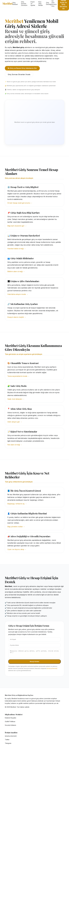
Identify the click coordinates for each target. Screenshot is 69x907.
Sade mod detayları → (15, 399)
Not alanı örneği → (14, 445)
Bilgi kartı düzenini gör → (17, 226)
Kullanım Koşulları (10, 719)
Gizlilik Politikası (10, 723)
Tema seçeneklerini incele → (18, 376)
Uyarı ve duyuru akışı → (16, 549)
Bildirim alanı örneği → (16, 271)
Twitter (7, 741)
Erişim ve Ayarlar (33, 3)
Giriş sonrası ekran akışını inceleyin (19, 178)
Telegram (8, 744)
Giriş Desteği (48, 3)
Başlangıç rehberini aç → (17, 504)
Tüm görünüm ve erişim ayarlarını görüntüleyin (23, 354)
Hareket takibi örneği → (16, 249)
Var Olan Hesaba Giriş (54, 3)
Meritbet (7, 3)
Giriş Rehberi (15, 3)
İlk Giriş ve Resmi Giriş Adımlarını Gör (22, 68)
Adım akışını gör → (14, 422)
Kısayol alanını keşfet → (16, 317)
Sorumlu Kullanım (10, 726)
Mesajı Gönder (34, 663)
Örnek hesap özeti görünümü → (19, 203)
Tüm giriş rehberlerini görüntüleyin (19, 482)
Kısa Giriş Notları (40, 3)
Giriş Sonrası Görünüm (24, 3)
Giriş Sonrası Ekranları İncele (19, 74)
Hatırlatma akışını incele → (17, 294)
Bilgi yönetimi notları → (16, 527)
